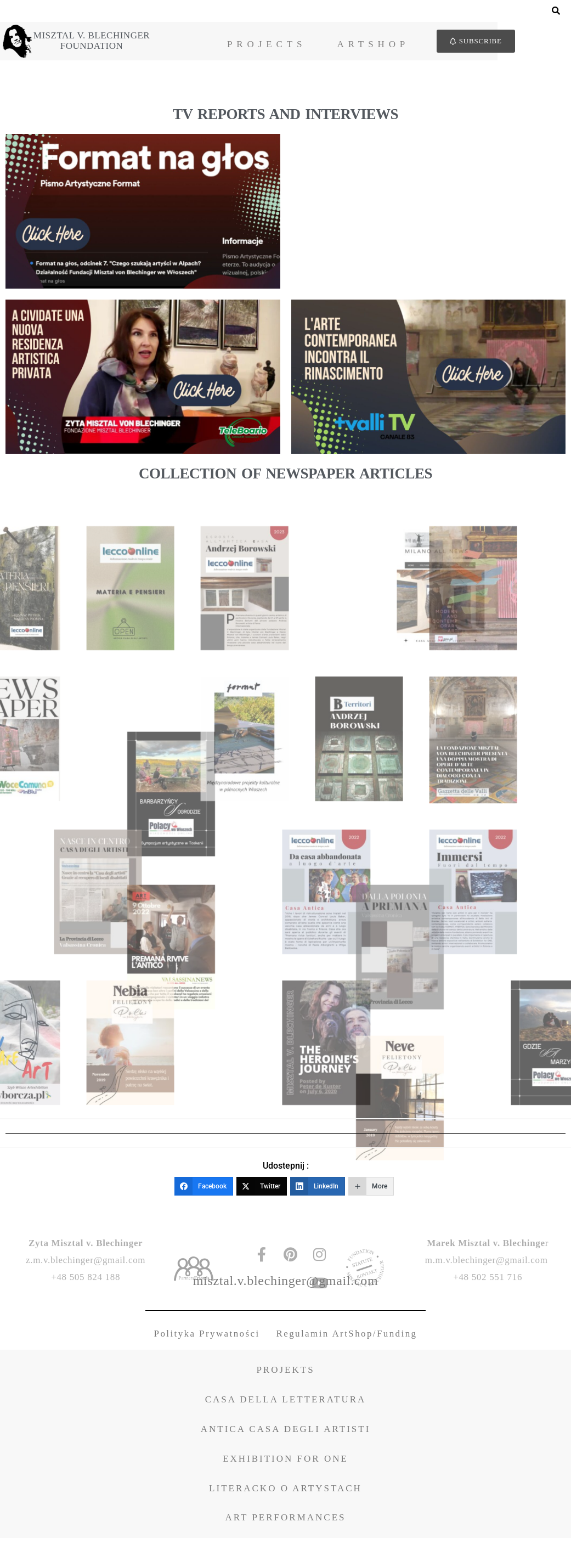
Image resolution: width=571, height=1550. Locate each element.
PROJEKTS (285, 1382)
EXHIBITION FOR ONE (285, 1471)
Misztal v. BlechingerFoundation (105, 43)
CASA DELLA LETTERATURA (285, 1411)
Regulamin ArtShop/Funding (346, 1345)
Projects (324, 47)
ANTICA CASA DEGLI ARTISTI (286, 1441)
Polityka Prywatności (207, 1345)
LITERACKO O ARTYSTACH (285, 1500)
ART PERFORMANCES (285, 1529)
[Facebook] (203, 1191)
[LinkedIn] (317, 1191)
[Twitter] (261, 1191)
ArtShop (431, 47)
